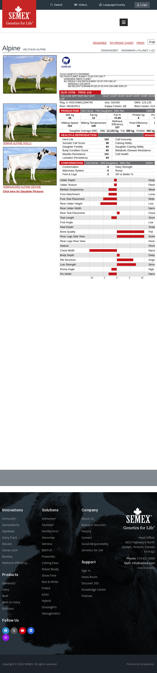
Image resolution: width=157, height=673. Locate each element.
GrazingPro (49, 607)
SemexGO (9, 583)
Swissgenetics (51, 613)
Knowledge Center (94, 589)
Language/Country (112, 4)
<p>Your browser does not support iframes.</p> (78, 240)
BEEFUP (47, 550)
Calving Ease (50, 563)
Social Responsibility (95, 544)
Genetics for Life (92, 550)
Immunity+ (9, 518)
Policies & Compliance (140, 664)
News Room (90, 577)
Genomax (48, 537)
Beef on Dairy (11, 602)
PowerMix (48, 556)
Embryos (8, 608)
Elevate (7, 544)
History (86, 531)
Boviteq (7, 556)
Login (142, 4)
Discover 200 (90, 583)
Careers (87, 537)
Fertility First (50, 531)
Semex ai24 (10, 550)
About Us (88, 518)
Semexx (47, 544)
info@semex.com (143, 563)
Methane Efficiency (14, 563)
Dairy (5, 589)
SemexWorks (11, 525)
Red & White (50, 582)
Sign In (86, 570)
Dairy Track (9, 537)
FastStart (48, 525)
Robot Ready (50, 569)
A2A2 (45, 594)
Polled (46, 588)
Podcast (87, 596)
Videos (80, 4)
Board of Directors (94, 525)
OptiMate (8, 531)
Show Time (49, 575)
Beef (5, 596)
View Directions (146, 568)
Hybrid (46, 601)
